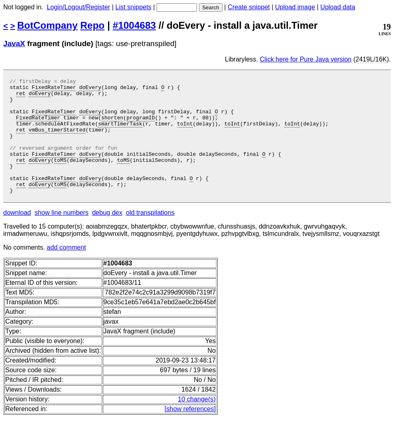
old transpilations (150, 235)
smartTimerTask (120, 133)
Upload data (337, 7)
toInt (185, 133)
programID (141, 125)
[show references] (190, 431)
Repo (92, 25)
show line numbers (61, 235)
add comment (66, 270)
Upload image (295, 7)
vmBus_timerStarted (57, 140)
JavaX (14, 43)
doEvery (90, 89)
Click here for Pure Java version (306, 59)
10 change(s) (197, 422)
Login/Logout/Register (78, 7)
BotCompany (47, 25)
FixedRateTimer (54, 89)
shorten (112, 125)
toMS (60, 176)
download (17, 235)
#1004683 (134, 25)
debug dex (107, 235)
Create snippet (249, 7)
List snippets (133, 7)
